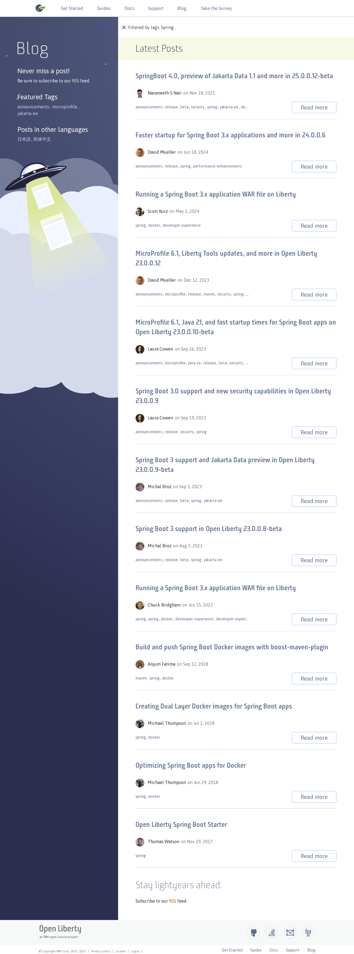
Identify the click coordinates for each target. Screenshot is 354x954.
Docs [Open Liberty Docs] (273, 950)
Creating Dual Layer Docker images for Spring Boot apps (214, 706)
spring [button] (212, 107)
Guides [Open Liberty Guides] (256, 950)
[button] (124, 28)
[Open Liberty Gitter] (308, 932)
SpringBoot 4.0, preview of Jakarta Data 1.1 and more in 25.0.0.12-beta (234, 76)
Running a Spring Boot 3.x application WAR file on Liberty (216, 194)
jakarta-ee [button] (27, 113)
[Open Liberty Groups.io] (290, 932)
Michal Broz (160, 486)
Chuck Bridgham (165, 604)
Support (155, 8)
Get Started (72, 8)
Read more (314, 107)
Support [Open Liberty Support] (293, 950)
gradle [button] (251, 294)
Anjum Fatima (162, 664)
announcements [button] (33, 106)
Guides (104, 8)
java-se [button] (194, 363)
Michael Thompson (167, 723)
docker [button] (154, 225)
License (121, 951)
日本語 (24, 139)
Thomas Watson (164, 841)
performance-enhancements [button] (217, 166)
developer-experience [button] (182, 225)
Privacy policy (100, 951)
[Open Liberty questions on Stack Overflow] (272, 932)
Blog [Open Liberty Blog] (311, 950)
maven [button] (209, 294)
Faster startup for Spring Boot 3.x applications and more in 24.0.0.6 (231, 135)
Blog (181, 8)
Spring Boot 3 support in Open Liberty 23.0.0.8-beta (209, 529)
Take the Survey (216, 8)
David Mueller (162, 152)
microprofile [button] (64, 106)
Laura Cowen (161, 348)
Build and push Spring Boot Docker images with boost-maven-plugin (232, 647)
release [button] (171, 107)
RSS (76, 80)
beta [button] (184, 107)
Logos (135, 951)
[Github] (253, 932)
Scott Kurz (158, 211)
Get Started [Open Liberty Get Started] (232, 950)
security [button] (198, 107)
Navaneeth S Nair (165, 92)
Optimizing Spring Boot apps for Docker (191, 765)
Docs (129, 8)
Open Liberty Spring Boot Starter (181, 825)
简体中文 (42, 139)
